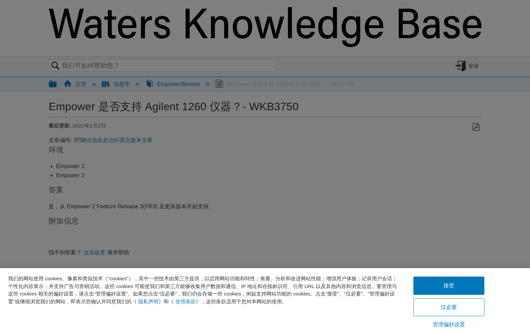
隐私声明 (148, 301)
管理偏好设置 (449, 324)
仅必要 (449, 307)
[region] (265, 299)
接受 (448, 285)
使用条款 (185, 301)
